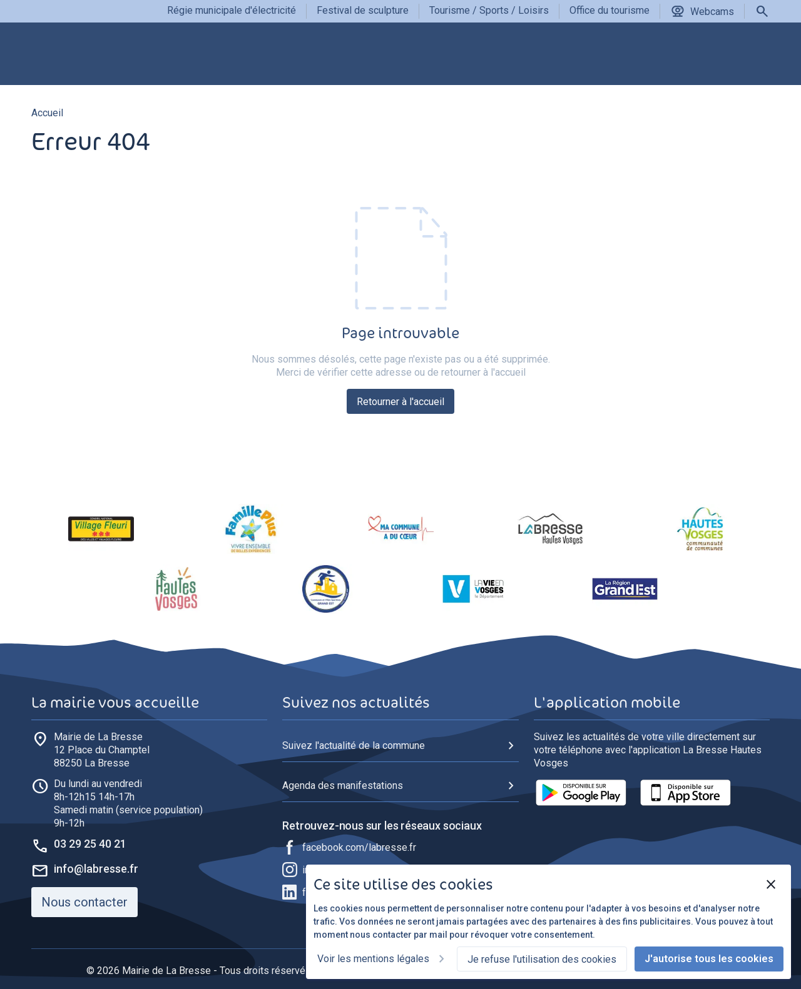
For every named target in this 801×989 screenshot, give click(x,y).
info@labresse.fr (96, 868)
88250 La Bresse (102, 749)
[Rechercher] (762, 11)
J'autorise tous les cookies (709, 959)
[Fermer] (770, 884)
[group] (231, 59)
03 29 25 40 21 (90, 843)
